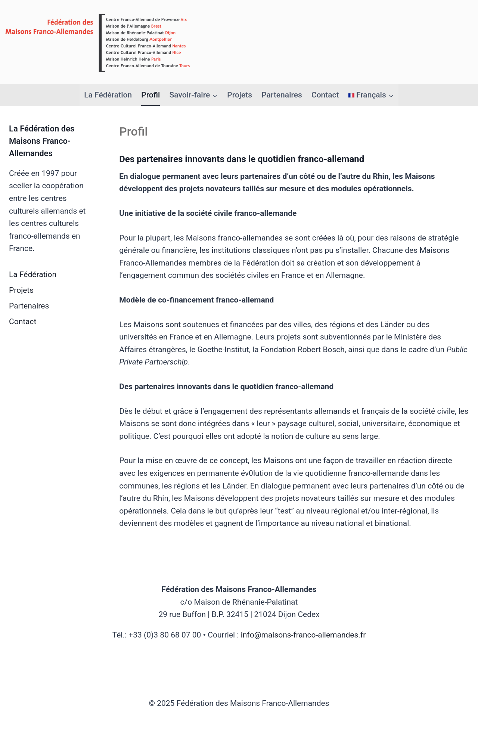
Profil (150, 94)
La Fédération (108, 94)
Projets (239, 94)
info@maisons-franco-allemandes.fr (303, 634)
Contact (325, 94)
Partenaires (281, 94)
